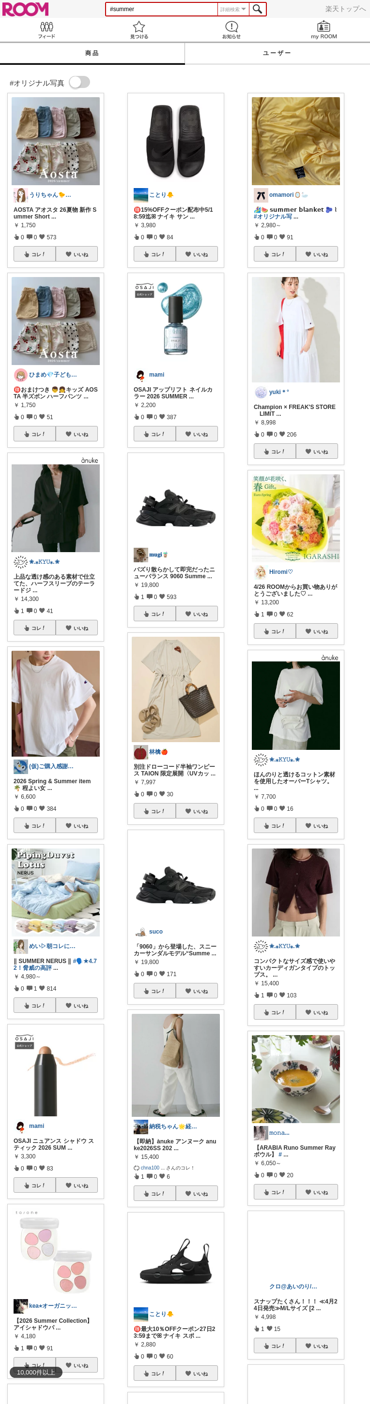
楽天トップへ (345, 9)
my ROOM (324, 30)
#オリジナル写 (273, 216)
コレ (38, 254)
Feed (46, 30)
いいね (81, 254)
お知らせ (231, 30)
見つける (138, 30)
